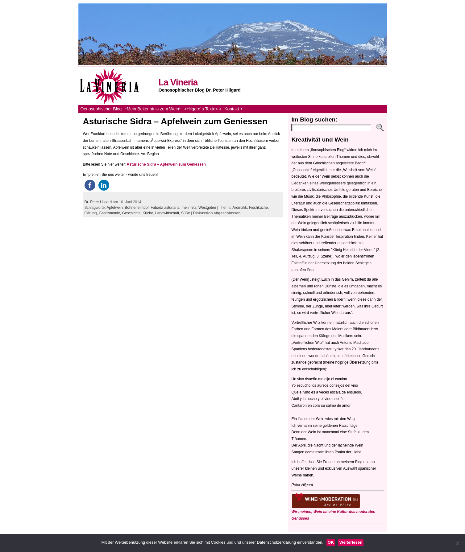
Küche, (149, 213)
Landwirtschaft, (168, 213)
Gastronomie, (110, 213)
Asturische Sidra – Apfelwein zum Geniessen (175, 121)
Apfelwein (115, 207)
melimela (188, 207)
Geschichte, (132, 213)
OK (331, 542)
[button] (90, 185)
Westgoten (207, 207)
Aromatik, (240, 207)
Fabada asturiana (165, 207)
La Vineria (178, 82)
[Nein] (457, 543)
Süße (185, 213)
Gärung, (92, 213)
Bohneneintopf (136, 207)
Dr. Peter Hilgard (98, 202)
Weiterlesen (351, 542)
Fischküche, (259, 207)
